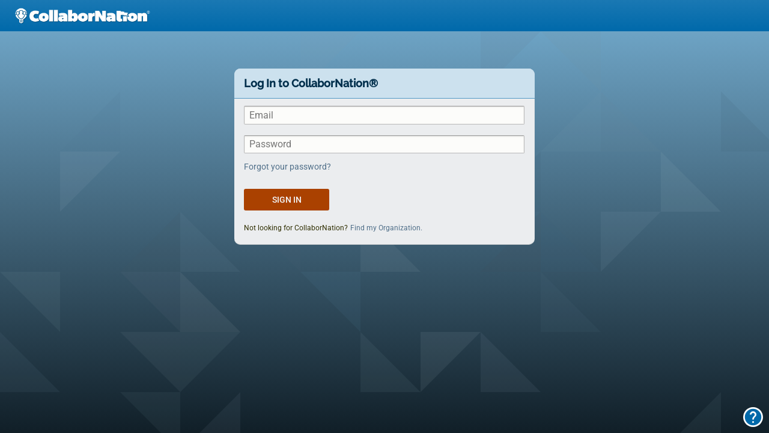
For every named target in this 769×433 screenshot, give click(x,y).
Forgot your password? (287, 166)
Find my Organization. (386, 228)
